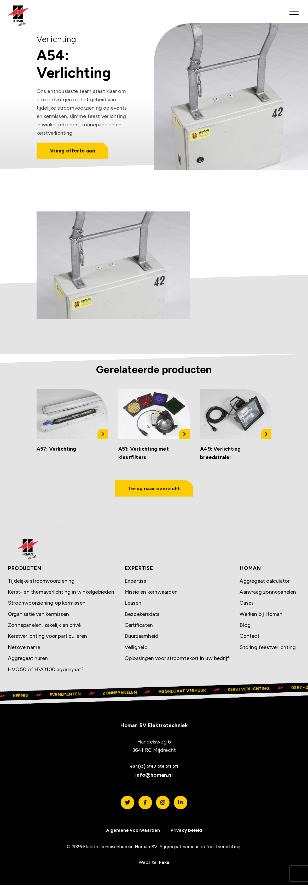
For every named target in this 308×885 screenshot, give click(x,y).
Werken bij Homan (261, 614)
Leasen (133, 603)
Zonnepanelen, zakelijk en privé (44, 625)
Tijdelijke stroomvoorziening (41, 581)
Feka (164, 862)
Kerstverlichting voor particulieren (47, 636)
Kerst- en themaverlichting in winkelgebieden (61, 592)
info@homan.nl (154, 775)
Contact (249, 636)
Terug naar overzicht (154, 489)
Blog (245, 625)
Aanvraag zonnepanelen (268, 592)
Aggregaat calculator (264, 581)
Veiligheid (136, 647)
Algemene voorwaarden (133, 830)
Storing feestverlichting (268, 647)
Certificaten (139, 625)
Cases (247, 603)
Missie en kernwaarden (151, 592)
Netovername (24, 647)
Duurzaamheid (141, 636)
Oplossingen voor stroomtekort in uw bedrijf (177, 658)
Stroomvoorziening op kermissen (46, 603)
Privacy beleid (186, 830)
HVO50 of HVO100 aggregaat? (46, 669)
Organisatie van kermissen (38, 614)
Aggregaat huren (28, 658)
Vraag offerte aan (72, 151)
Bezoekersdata (142, 614)
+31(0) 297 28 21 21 (154, 767)
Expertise (136, 581)
